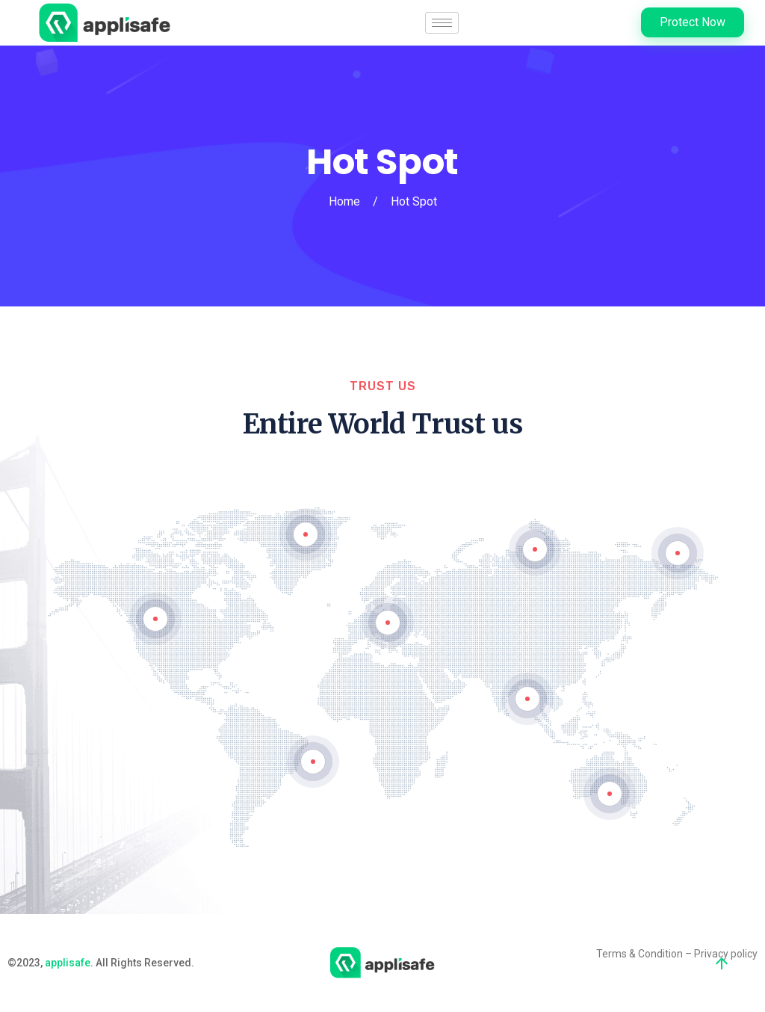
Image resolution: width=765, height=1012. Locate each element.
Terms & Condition (639, 954)
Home (344, 201)
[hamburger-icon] (442, 23)
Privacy (711, 954)
